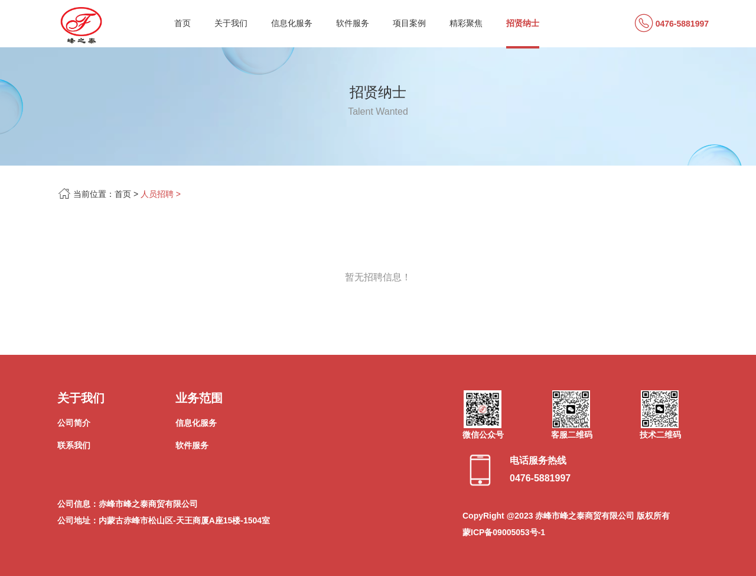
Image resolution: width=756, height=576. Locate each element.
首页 (182, 23)
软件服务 (352, 23)
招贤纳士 (522, 23)
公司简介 (73, 423)
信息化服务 (291, 23)
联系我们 (73, 445)
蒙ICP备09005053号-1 (503, 532)
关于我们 (230, 23)
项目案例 (409, 23)
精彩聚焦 (466, 23)
